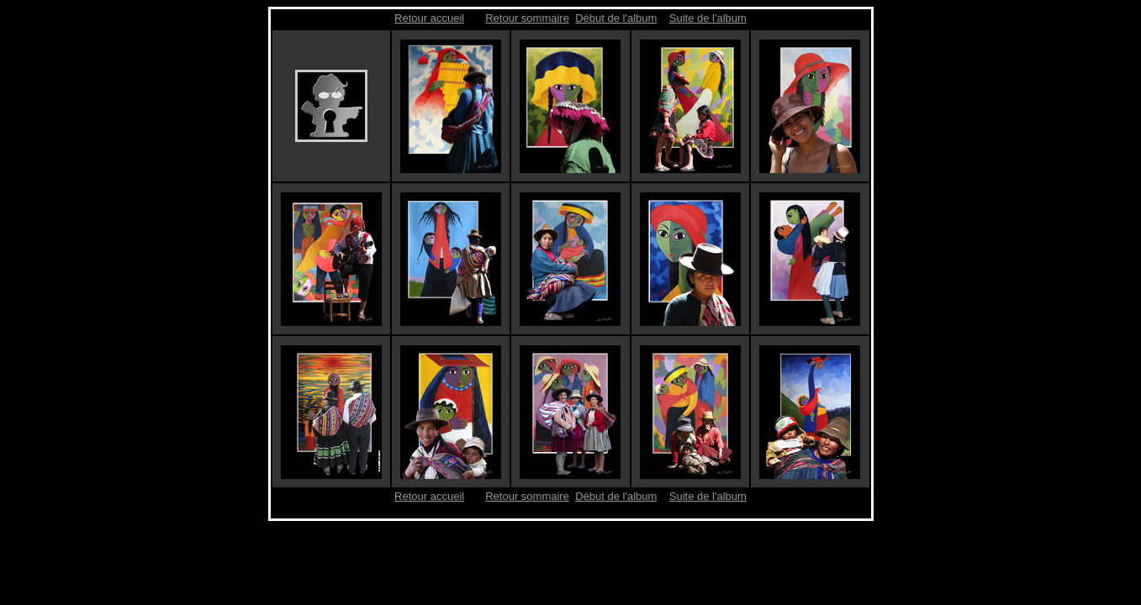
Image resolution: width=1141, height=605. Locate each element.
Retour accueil (429, 18)
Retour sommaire (527, 18)
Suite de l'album (708, 18)
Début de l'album (616, 18)
